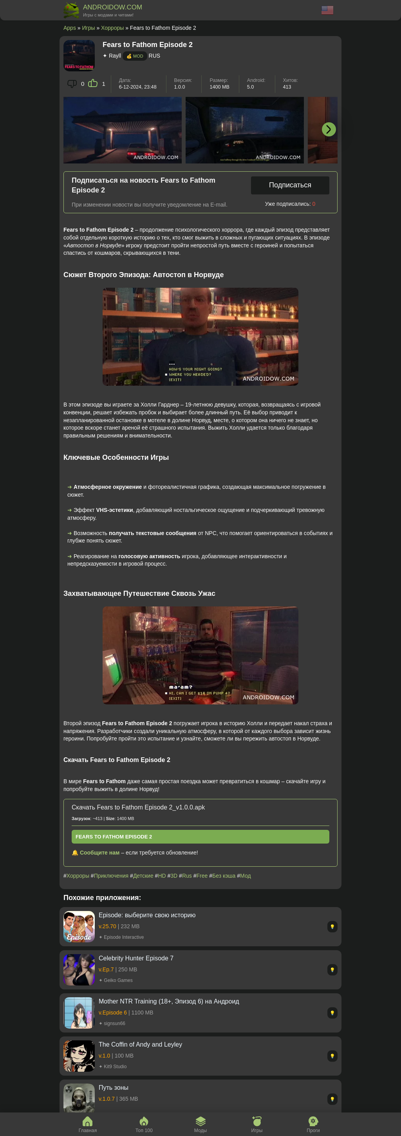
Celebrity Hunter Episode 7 (136, 958)
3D (173, 876)
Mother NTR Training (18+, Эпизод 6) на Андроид (169, 1001)
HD (162, 876)
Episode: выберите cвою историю (147, 915)
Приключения (111, 876)
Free (202, 876)
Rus (187, 876)
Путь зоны (113, 1087)
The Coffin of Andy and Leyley (140, 1044)
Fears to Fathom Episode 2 (114, 837)
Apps (69, 28)
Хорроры (112, 28)
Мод (245, 876)
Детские (143, 876)
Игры (88, 28)
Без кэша (223, 876)
